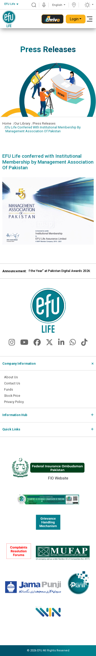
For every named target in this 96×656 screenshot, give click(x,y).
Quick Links (11, 437)
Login (74, 19)
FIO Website (58, 485)
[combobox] (11, 4)
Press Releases (44, 123)
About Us (11, 385)
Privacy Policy (14, 409)
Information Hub (14, 423)
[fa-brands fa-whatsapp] (73, 351)
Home (6, 123)
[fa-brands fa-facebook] (37, 351)
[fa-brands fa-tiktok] (84, 351)
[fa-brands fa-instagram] (12, 351)
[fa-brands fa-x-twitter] (49, 351)
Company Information (19, 371)
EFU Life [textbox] (9, 4)
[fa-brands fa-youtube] (24, 351)
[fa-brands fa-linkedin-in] (61, 351)
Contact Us (12, 391)
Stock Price (12, 403)
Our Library (22, 123)
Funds (8, 397)
